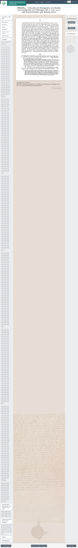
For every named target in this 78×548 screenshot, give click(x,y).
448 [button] (2, 365)
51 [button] (4, 69)
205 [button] (8, 178)
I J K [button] (7, 527)
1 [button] (1, 42)
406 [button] (2, 334)
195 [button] (8, 168)
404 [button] (5, 332)
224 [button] (2, 194)
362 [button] (8, 297)
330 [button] (2, 275)
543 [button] (5, 438)
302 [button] (8, 253)
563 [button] (5, 453)
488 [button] (5, 394)
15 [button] (4, 49)
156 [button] (8, 140)
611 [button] (8, 490)
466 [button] (2, 379)
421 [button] (2, 345)
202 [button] (8, 176)
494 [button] (5, 399)
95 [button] (4, 94)
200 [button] (2, 176)
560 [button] (5, 451)
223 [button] (8, 192)
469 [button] (2, 381)
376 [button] (5, 309)
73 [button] (8, 81)
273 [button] (5, 230)
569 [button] (5, 458)
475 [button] (2, 385)
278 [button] (2, 234)
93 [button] (8, 92)
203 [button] (2, 178)
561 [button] (8, 451)
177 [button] (8, 155)
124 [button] (2, 117)
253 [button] (8, 214)
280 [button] (8, 234)
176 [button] (5, 155)
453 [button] (8, 367)
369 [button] (2, 304)
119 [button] (5, 113)
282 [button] (5, 236)
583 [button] (2, 469)
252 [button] (5, 214)
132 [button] (8, 122)
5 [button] (8, 42)
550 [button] (2, 444)
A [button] (1, 525)
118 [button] (2, 113)
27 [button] (4, 56)
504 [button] (5, 409)
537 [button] (5, 433)
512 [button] (2, 415)
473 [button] (5, 383)
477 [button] (8, 385)
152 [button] (5, 137)
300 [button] (2, 253)
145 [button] (2, 133)
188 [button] (5, 164)
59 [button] (4, 74)
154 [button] (2, 140)
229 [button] (8, 196)
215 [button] (2, 187)
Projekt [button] (42, 2)
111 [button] (8, 106)
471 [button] (8, 381)
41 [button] (8, 63)
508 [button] (8, 411)
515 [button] (2, 418)
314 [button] (8, 262)
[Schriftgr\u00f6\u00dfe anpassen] (72, 2)
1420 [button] (6, 511)
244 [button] (8, 207)
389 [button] (8, 317)
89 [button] (8, 89)
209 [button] (2, 183)
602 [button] (8, 483)
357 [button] (2, 295)
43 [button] (4, 65)
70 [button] (2, 81)
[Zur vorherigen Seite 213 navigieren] (6, 546)
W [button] (10, 531)
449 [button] (5, 365)
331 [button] (5, 275)
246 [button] (5, 210)
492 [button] (8, 396)
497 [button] (5, 401)
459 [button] (8, 372)
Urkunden (4, 39)
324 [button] (2, 271)
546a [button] (8, 440)
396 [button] (2, 324)
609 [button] (2, 490)
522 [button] (5, 422)
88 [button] (6, 89)
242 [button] (2, 207)
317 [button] (8, 264)
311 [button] (8, 260)
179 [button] (5, 157)
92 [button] (6, 92)
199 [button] (2, 173)
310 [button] (5, 260)
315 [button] (2, 264)
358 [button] (5, 295)
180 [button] (8, 157)
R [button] (1, 531)
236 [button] (2, 203)
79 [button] (4, 85)
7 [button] (1, 44)
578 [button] (5, 464)
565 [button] (2, 455)
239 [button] (2, 205)
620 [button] (8, 497)
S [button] (3, 531)
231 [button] (5, 198)
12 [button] (6, 47)
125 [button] (5, 117)
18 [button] (2, 52)
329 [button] (8, 273)
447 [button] (8, 363)
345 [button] (2, 286)
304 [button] (5, 255)
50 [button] (2, 69)
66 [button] (2, 78)
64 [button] (6, 76)
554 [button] (5, 446)
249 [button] (5, 212)
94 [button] (2, 94)
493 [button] (2, 399)
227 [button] (2, 196)
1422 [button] (2, 513)
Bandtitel (4, 24)
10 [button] (2, 47)
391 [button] (5, 320)
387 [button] (2, 317)
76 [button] (6, 83)
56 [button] (6, 72)
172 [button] (2, 153)
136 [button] (2, 126)
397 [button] (5, 324)
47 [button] (4, 67)
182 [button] (5, 160)
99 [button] (4, 96)
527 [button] (2, 426)
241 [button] (8, 205)
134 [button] (5, 124)
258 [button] (5, 218)
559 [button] (2, 451)
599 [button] (5, 480)
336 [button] (2, 280)
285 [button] (5, 238)
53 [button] (8, 69)
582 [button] (8, 466)
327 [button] (2, 273)
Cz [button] (7, 525)
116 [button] (5, 111)
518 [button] (2, 420)
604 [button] (5, 485)
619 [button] (5, 497)
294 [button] (5, 245)
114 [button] (8, 108)
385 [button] (5, 315)
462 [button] (8, 374)
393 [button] (2, 322)
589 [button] (2, 473)
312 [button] (2, 262)
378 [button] (2, 311)
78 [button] (2, 85)
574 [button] (2, 462)
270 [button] (5, 227)
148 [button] (2, 135)
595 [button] (2, 478)
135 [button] (8, 124)
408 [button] (8, 334)
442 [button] (2, 361)
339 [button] (2, 282)
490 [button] (2, 396)
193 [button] (2, 168)
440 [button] (5, 359)
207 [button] (5, 181)
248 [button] (2, 212)
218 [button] (2, 190)
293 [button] (2, 245)
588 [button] (8, 471)
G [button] (3, 527)
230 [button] (2, 198)
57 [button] (8, 72)
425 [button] (5, 347)
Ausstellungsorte (71, 33)
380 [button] (8, 311)
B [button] (3, 525)
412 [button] (2, 339)
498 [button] (8, 401)
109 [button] (2, 106)
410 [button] (5, 336)
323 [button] (8, 269)
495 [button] (8, 399)
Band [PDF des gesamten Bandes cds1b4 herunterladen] (43, 546)
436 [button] (2, 356)
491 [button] (5, 396)
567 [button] (8, 455)
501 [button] (5, 406)
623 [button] (8, 499)
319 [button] (5, 266)
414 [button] (8, 339)
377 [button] (8, 309)
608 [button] (8, 488)
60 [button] (6, 74)
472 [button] (2, 383)
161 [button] (5, 144)
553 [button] (2, 446)
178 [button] (2, 157)
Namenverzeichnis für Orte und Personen (6, 521)
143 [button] (5, 131)
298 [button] (8, 247)
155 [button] (5, 140)
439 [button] (2, 359)
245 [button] (2, 210)
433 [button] (2, 354)
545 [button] (2, 440)
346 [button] (5, 286)
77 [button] (8, 83)
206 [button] (2, 181)
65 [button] (8, 76)
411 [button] (8, 336)
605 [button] (8, 485)
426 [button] (8, 347)
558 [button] (8, 449)
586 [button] (2, 471)
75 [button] (4, 83)
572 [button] (5, 460)
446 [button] (5, 363)
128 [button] (5, 120)
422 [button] (5, 345)
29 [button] (8, 56)
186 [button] (8, 162)
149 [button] (5, 135)
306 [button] (2, 257)
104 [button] (5, 102)
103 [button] (2, 102)
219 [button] (5, 190)
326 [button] (8, 271)
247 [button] (8, 210)
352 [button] (5, 291)
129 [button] (8, 120)
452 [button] (5, 367)
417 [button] (8, 341)
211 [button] (8, 183)
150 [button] (8, 135)
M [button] (3, 529)
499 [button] (2, 403)
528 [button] (5, 426)
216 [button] (5, 187)
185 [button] (5, 162)
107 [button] (5, 104)
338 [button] (8, 280)
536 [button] (2, 433)
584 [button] (5, 469)
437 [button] (5, 356)
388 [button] (5, 317)
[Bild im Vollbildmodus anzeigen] (62, 17)
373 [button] (5, 306)
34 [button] (2, 61)
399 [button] (2, 326)
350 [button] (8, 289)
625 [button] (5, 501)
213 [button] (5, 185)
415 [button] (2, 341)
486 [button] (8, 392)
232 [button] (8, 198)
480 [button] (8, 387)
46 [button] (2, 67)
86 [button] (2, 89)
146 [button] (5, 133)
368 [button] (8, 302)
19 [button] (4, 52)
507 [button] (5, 411)
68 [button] (6, 78)
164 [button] (5, 146)
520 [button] (8, 420)
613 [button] (5, 492)
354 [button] (2, 293)
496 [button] (2, 401)
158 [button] (5, 142)
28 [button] (6, 56)
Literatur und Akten (5, 32)
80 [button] (6, 85)
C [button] (5, 525)
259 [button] (8, 218)
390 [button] (2, 320)
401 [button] (5, 330)
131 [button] (5, 122)
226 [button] (8, 194)
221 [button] (2, 192)
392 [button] (8, 320)
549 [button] (8, 442)
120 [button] (8, 113)
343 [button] (5, 284)
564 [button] (8, 453)
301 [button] (5, 253)
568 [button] (2, 458)
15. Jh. (68, 25)
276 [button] (5, 232)
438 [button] (8, 356)
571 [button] (2, 460)
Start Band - (6, 17)
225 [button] (5, 194)
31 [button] (4, 58)
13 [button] (8, 47)
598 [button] (2, 480)
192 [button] (8, 166)
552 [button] (8, 444)
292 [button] (8, 243)
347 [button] (8, 286)
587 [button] (5, 471)
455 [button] (5, 370)
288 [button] (5, 241)
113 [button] (5, 108)
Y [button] (1, 533)
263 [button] (2, 223)
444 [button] (8, 361)
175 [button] (2, 155)
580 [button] (2, 466)
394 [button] (5, 322)
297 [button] (5, 247)
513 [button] (5, 415)
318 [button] (2, 266)
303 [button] (2, 255)
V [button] (8, 531)
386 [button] (8, 315)
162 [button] (8, 144)
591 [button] (8, 473)
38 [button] (2, 63)
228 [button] (5, 196)
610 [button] (5, 490)
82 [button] (2, 87)
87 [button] (4, 89)
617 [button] (8, 494)
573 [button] (8, 460)
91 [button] (4, 92)
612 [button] (2, 492)
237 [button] (5, 203)
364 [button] (5, 300)
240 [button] (5, 205)
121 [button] (2, 115)
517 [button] (8, 418)
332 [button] (8, 275)
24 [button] (6, 54)
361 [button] (5, 297)
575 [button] (5, 462)
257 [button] (2, 218)
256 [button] (8, 216)
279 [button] (5, 234)
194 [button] (5, 168)
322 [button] (5, 269)
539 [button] (2, 435)
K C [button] (10, 527)
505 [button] (8, 409)
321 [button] (2, 269)
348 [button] (2, 289)
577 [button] (2, 464)
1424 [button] (9, 513)
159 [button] (8, 142)
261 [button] (5, 221)
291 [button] (5, 243)
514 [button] (8, 415)
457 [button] (2, 372)
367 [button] (5, 302)
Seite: (66, 1)
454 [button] (2, 370)
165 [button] (8, 146)
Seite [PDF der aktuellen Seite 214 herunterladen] (35, 546)
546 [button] (5, 440)
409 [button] (2, 336)
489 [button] (8, 394)
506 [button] (2, 411)
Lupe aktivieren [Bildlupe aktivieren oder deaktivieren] (56, 88)
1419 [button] (2, 511)
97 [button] (8, 94)
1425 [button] (2, 516)
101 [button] (5, 100)
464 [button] (5, 376)
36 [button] (6, 61)
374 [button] (8, 306)
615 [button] (2, 494)
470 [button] (5, 381)
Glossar (4, 537)
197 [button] (5, 171)
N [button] (5, 529)
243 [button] (5, 207)
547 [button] (2, 442)
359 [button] (8, 295)
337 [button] (5, 280)
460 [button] (2, 374)
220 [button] (8, 190)
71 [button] (4, 81)
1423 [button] (6, 513)
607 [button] (5, 488)
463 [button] (2, 376)
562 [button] (2, 453)
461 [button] (5, 374)
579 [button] (8, 464)
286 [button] (8, 238)
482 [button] (5, 390)
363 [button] (2, 300)
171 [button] (8, 151)
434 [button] (5, 354)
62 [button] (2, 76)
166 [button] (2, 148)
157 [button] (2, 142)
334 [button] (5, 277)
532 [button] (8, 429)
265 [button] (8, 223)
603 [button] (2, 485)
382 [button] (5, 313)
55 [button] (4, 72)
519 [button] (5, 420)
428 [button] (5, 350)
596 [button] (5, 478)
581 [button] (5, 466)
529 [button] (8, 426)
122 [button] (5, 115)
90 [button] (2, 92)
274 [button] (8, 230)
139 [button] (2, 128)
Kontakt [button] (48, 2)
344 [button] (8, 284)
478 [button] (2, 387)
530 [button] (2, 429)
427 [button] (2, 350)
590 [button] (5, 473)
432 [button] (8, 352)
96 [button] (6, 94)
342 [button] (2, 284)
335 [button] (8, 277)
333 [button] (2, 277)
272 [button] (2, 230)
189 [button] (8, 164)
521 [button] (2, 422)
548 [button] (5, 442)
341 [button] (8, 282)
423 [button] (8, 345)
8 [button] (3, 44)
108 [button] (8, 104)
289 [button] (8, 241)
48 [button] (6, 67)
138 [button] (8, 126)
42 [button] (2, 65)
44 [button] (6, 65)
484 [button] (2, 392)
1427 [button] (9, 516)
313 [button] (5, 262)
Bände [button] (37, 2)
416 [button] (5, 341)
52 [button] (6, 69)
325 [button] (5, 271)
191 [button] (5, 166)
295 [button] (8, 245)
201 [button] (5, 176)
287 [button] (2, 241)
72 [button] (6, 81)
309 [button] (2, 260)
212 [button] (2, 185)
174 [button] (8, 153)
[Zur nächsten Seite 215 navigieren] (71, 546)
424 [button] (2, 347)
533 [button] (2, 431)
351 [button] (2, 291)
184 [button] (2, 162)
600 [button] (2, 483)
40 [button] (6, 63)
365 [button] (8, 300)
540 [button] (5, 435)
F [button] (1, 527)
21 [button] (8, 52)
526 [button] (8, 424)
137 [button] (5, 126)
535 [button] (8, 431)
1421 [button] (9, 511)
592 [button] (2, 475)
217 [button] (8, 187)
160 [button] (2, 144)
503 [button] (2, 409)
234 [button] (5, 201)
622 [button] (5, 499)
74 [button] (2, 83)
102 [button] (8, 100)
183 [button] (8, 160)
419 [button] (5, 343)
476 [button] (5, 385)
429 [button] (8, 350)
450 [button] (8, 365)
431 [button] (5, 352)
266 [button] (2, 225)
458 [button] (5, 372)
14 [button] (2, 49)
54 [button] (2, 72)
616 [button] (5, 494)
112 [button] (2, 108)
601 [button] (5, 483)
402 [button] (8, 330)
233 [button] (2, 201)
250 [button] (8, 212)
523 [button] (8, 422)
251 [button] (2, 214)
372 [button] (2, 306)
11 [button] (4, 47)
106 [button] (2, 104)
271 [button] (8, 227)
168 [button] (8, 148)
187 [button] (2, 164)
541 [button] (8, 435)
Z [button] (3, 533)
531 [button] (5, 429)
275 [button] (2, 232)
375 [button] (2, 309)
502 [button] (8, 406)
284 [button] (2, 238)
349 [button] (5, 289)
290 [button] (2, 243)
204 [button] (5, 178)
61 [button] (8, 74)
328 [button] (5, 273)
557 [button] (5, 449)
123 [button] (8, 115)
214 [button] (8, 185)
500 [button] (2, 406)
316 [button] (5, 264)
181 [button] (2, 160)
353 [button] (8, 291)
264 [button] (5, 223)
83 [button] (4, 87)
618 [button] (2, 497)
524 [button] (2, 424)
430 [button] (2, 352)
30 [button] (2, 58)
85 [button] (8, 87)
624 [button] (2, 501)
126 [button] (8, 117)
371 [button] (8, 304)
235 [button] (8, 201)
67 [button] (4, 78)
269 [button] (2, 227)
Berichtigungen (6, 540)
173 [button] (5, 153)
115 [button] (2, 111)
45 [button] (8, 65)
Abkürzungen (5, 35)
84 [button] (6, 87)
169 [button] (2, 151)
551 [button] (5, 444)
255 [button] (5, 216)
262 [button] (8, 221)
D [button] (9, 525)
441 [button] (8, 359)
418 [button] (2, 343)
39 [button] (4, 63)
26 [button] (2, 56)
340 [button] (5, 282)
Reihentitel (5, 22)
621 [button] (2, 499)
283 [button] (8, 236)
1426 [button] (6, 516)
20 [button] (6, 52)
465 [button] (8, 376)
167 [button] (5, 148)
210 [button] (5, 183)
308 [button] (8, 257)
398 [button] (8, 324)
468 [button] (8, 379)
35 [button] (4, 61)
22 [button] (2, 54)
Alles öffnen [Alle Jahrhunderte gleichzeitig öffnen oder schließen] (71, 22)
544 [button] (8, 438)
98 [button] (2, 96)
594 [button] (8, 475)
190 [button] (2, 166)
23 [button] (4, 54)
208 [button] (8, 181)
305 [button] (8, 255)
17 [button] (8, 49)
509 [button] (2, 413)
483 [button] (8, 390)
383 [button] (8, 313)
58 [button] (2, 74)
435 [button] (8, 354)
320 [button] (8, 266)
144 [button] (8, 131)
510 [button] (5, 413)
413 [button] (5, 339)
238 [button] (8, 203)
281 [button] (2, 236)
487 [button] (2, 394)
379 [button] (5, 311)
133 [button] (2, 124)
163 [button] (2, 146)
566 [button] (5, 455)
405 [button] (8, 332)
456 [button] (8, 370)
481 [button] (2, 390)
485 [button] (5, 392)
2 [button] (3, 42)
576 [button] (8, 462)
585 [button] (8, 469)
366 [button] (2, 302)
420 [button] (8, 343)
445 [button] (2, 363)
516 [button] (5, 418)
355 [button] (5, 293)
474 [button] (8, 383)
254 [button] (2, 216)
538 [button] (8, 433)
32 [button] (6, 58)
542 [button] (2, 438)
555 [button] (8, 446)
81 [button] (8, 85)
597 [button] (8, 478)
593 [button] (5, 475)
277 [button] (8, 232)
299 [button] (2, 250)
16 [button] (6, 49)
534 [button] (5, 431)
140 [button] (5, 128)
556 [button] (2, 449)
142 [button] (2, 131)
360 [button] (2, 297)
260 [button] (2, 221)
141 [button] (8, 128)
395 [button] (8, 322)
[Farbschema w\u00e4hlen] (76, 2)
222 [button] (5, 192)
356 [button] (8, 293)
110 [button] (5, 106)
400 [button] (2, 330)
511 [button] (8, 413)
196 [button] (2, 171)
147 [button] (8, 133)
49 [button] (8, 67)
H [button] (5, 527)
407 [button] (5, 334)
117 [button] (8, 111)
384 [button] (2, 315)
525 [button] (5, 424)
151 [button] (2, 137)
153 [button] (8, 137)
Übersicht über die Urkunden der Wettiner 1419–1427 (6, 507)
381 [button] (2, 313)
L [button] (1, 529)
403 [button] (2, 332)
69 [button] (8, 78)
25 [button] (8, 54)
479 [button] (5, 387)
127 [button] (2, 120)
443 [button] (5, 361)
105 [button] (8, 102)
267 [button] (5, 225)
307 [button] (5, 257)
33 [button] (8, 58)
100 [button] (2, 100)
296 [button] (2, 247)
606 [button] (2, 488)
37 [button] (8, 61)
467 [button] (5, 379)
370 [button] (5, 304)
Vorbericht (4, 29)
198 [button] (8, 171)
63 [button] (4, 76)
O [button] (7, 529)
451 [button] (2, 367)
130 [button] (2, 122)
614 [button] (8, 492)
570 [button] (8, 458)
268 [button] (8, 225)
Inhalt (3, 27)
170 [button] (5, 151)
